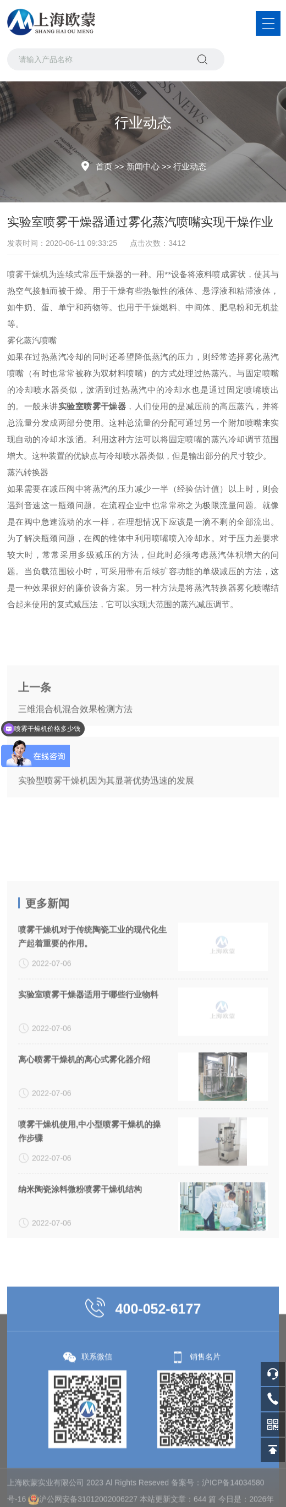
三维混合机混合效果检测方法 (75, 757)
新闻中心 (143, 166)
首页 (104, 166)
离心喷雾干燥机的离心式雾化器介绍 (84, 1206)
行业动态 (189, 166)
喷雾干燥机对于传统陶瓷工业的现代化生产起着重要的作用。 (92, 1083)
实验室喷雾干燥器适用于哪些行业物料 (88, 1141)
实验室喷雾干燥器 (92, 406)
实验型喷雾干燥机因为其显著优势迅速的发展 (106, 829)
